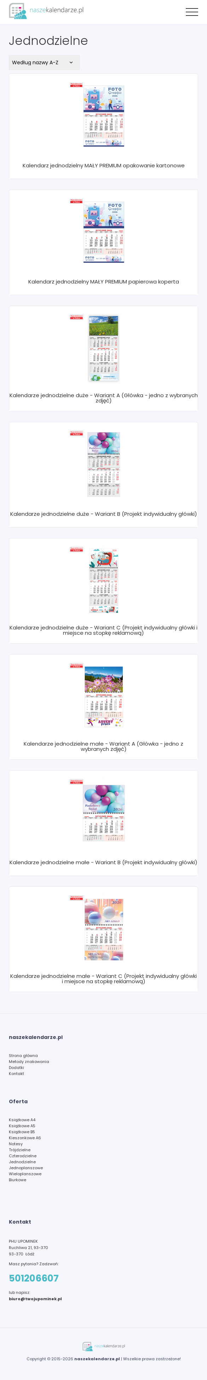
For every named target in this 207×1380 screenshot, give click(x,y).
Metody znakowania (29, 1061)
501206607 (34, 1278)
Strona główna (23, 1055)
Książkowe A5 (22, 1126)
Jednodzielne (22, 1162)
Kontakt (16, 1073)
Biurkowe (17, 1180)
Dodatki (16, 1067)
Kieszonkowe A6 (25, 1138)
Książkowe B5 (22, 1132)
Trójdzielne (19, 1150)
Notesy (16, 1144)
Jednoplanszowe (26, 1168)
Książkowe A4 (22, 1120)
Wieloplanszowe (25, 1174)
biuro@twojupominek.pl (35, 1299)
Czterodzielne (22, 1156)
